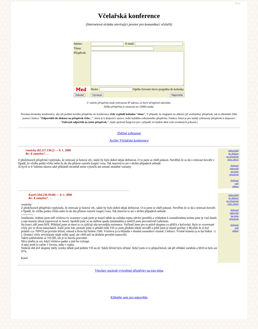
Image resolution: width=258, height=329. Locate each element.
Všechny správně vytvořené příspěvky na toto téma (129, 277)
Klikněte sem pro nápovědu (129, 304)
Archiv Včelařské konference (129, 147)
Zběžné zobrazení (129, 140)
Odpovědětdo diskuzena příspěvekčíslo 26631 (232, 162)
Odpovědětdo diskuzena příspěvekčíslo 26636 (232, 206)
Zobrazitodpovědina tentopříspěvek (234, 177)
